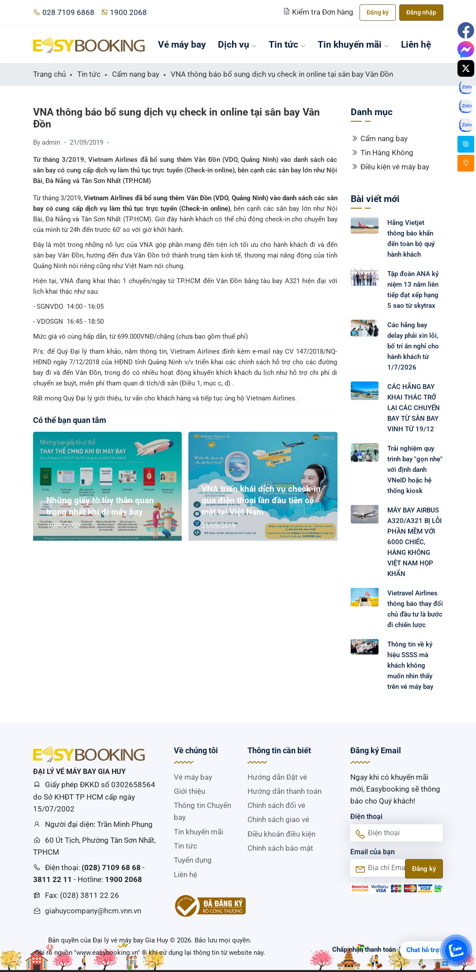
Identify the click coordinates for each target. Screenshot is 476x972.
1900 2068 (124, 12)
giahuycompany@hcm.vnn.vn (93, 910)
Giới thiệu (189, 791)
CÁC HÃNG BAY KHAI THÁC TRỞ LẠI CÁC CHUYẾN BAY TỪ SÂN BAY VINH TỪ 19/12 (413, 408)
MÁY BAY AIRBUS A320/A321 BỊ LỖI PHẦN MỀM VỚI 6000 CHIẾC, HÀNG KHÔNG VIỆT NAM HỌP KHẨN (414, 542)
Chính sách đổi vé (276, 805)
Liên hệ (416, 44)
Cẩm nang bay (379, 138)
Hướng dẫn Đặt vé (277, 777)
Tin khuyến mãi (353, 44)
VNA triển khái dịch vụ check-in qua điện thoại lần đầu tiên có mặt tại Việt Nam (261, 500)
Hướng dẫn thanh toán (284, 791)
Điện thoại (366, 816)
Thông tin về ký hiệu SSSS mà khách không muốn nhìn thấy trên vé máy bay (410, 665)
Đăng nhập (421, 12)
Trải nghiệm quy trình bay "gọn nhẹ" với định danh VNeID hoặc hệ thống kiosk (414, 470)
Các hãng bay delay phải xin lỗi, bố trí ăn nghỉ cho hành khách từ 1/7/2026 (413, 346)
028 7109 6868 (63, 12)
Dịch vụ (237, 44)
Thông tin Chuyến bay (202, 811)
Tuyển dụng (193, 860)
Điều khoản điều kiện (281, 834)
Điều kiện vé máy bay (390, 166)
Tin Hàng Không (382, 152)
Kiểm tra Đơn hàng (319, 11)
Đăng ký (378, 12)
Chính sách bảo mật (280, 848)
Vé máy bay (182, 44)
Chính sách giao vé (278, 819)
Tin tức (287, 44)
